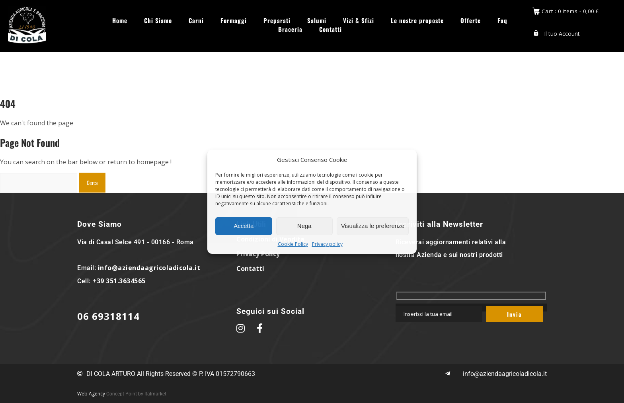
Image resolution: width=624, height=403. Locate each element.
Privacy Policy (258, 253)
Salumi (316, 20)
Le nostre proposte (417, 20)
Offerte (470, 20)
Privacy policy (327, 244)
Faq (502, 20)
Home (119, 20)
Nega (304, 225)
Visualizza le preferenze (372, 225)
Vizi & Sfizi (358, 20)
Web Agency (91, 393)
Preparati (277, 20)
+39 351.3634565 (119, 280)
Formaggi (233, 20)
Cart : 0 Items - (570, 10)
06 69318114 (108, 316)
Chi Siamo (158, 20)
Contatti (330, 28)
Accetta (244, 225)
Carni (196, 20)
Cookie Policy (293, 244)
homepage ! (154, 162)
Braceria (290, 28)
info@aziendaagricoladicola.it (149, 267)
